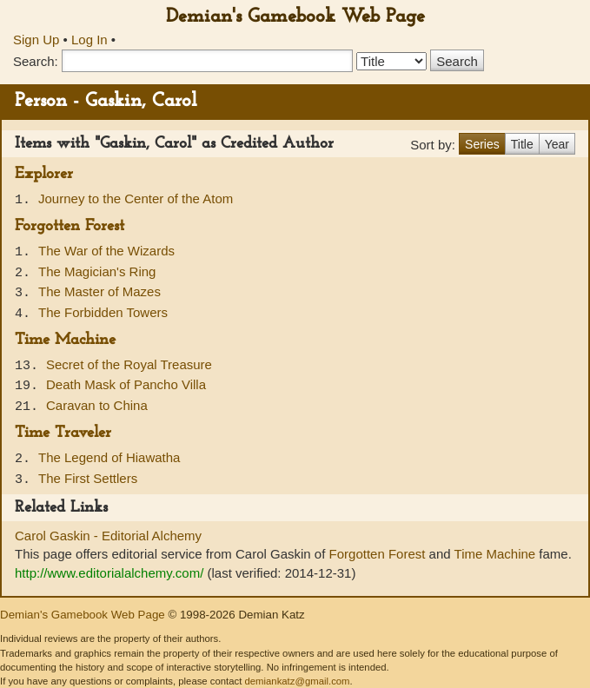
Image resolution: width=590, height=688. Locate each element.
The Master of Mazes (99, 291)
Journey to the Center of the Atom (135, 198)
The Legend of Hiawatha (109, 457)
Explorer (44, 174)
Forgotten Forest (69, 226)
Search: (35, 61)
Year (557, 144)
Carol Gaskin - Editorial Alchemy (108, 535)
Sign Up (36, 39)
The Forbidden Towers (103, 312)
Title (522, 144)
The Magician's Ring (97, 271)
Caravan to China (97, 405)
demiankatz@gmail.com (296, 681)
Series (482, 144)
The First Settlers (87, 478)
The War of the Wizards (106, 250)
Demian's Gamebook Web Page (295, 17)
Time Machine (65, 340)
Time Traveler (63, 433)
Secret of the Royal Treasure (129, 364)
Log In (89, 39)
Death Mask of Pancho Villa (126, 384)
